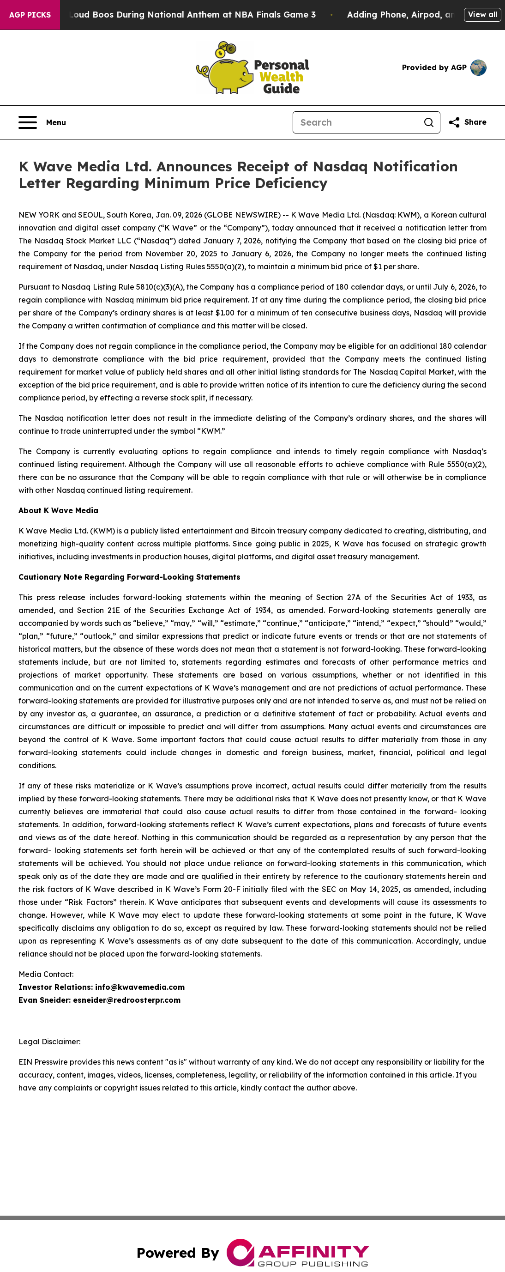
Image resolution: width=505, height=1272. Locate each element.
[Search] (355, 122)
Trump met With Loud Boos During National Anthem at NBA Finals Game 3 (167, 14)
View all (482, 14)
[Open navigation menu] (42, 122)
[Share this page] (467, 122)
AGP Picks (30, 14)
